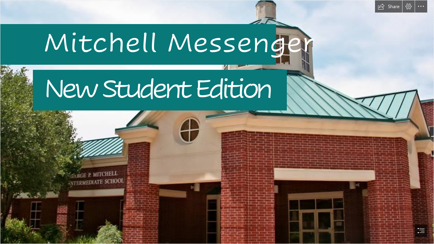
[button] (388, 6)
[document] (217, 122)
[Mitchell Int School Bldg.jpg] (217, 122)
